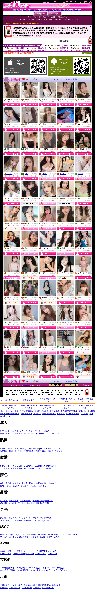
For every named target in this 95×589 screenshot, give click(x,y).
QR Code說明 (87, 53)
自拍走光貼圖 (38, 518)
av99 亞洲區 (17, 551)
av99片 (26, 551)
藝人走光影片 (14, 518)
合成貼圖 (4, 451)
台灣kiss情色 (5, 486)
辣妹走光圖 (17, 521)
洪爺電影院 (5, 585)
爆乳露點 (4, 503)
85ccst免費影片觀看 (56, 535)
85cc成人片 (13, 537)
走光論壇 (27, 521)
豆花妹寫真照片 (26, 411)
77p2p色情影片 (58, 568)
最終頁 (75, 79)
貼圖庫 (3, 449)
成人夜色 (45, 431)
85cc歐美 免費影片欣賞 (9, 535)
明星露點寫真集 (42, 503)
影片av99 (30, 554)
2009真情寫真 (26, 414)
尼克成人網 (5, 431)
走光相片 (4, 518)
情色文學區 (41, 486)
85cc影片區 (44, 537)
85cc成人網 (54, 537)
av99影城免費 (5, 551)
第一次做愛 (5, 468)
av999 (7, 416)
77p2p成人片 (47, 570)
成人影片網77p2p (61, 570)
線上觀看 (14, 411)
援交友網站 (5, 411)
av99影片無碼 (40, 554)
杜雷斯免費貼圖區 (25, 451)
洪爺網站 (37, 588)
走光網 (48, 518)
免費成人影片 (34, 431)
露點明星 (49, 501)
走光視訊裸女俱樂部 (9, 400)
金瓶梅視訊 (54, 411)
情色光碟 (53, 483)
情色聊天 (24, 486)
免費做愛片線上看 (18, 468)
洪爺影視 (40, 585)
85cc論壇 (3, 537)
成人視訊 (14, 431)
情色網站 (16, 483)
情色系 (33, 486)
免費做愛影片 (5, 466)
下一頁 (64, 79)
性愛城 (37, 411)
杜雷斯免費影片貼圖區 (43, 451)
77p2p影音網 (21, 570)
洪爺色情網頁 (14, 588)
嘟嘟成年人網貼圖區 (15, 449)
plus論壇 (44, 411)
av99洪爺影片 (52, 551)
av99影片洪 (52, 554)
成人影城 (84, 414)
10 (61, 79)
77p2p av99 (46, 568)
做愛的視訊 (48, 468)
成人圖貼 (79, 411)
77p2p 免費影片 (6, 568)
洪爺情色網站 (16, 585)
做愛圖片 (31, 468)
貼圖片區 (13, 451)
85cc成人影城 (71, 535)
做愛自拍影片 (40, 466)
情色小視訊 (43, 483)
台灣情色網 (26, 385)
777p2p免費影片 (20, 568)
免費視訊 (17, 99)
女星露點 (4, 501)
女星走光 (36, 521)
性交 (86, 411)
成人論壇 (31, 434)
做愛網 (39, 468)
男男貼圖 (56, 449)
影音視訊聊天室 (67, 411)
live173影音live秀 (12, 414)
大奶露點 (13, 503)
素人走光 (45, 521)
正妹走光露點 (25, 501)
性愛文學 (61, 414)
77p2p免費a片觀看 (7, 570)
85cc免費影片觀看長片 (28, 537)
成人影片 (23, 431)
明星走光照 (26, 518)
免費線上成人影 (19, 434)
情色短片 (15, 486)
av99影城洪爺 (48, 588)
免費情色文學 (5, 483)
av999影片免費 (19, 554)
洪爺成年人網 (29, 585)
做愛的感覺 (28, 466)
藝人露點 (30, 503)
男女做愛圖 (17, 466)
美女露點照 (13, 501)
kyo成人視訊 (54, 434)
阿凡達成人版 (42, 434)
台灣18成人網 (5, 434)
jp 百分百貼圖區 (32, 449)
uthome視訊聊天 (72, 414)
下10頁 (70, 79)
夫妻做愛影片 (53, 466)
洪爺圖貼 (4, 588)
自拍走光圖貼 (5, 521)
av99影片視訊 (5, 554)
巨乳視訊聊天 (28, 400)
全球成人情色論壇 (29, 483)
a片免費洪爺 (27, 588)
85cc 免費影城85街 (28, 535)
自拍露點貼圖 (38, 501)
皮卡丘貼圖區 (46, 449)
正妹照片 (37, 414)
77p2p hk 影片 (34, 568)
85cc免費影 (42, 535)
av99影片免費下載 (38, 551)
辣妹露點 (21, 503)
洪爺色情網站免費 (52, 585)
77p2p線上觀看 (34, 570)
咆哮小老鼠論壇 (49, 414)
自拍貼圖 (58, 451)
